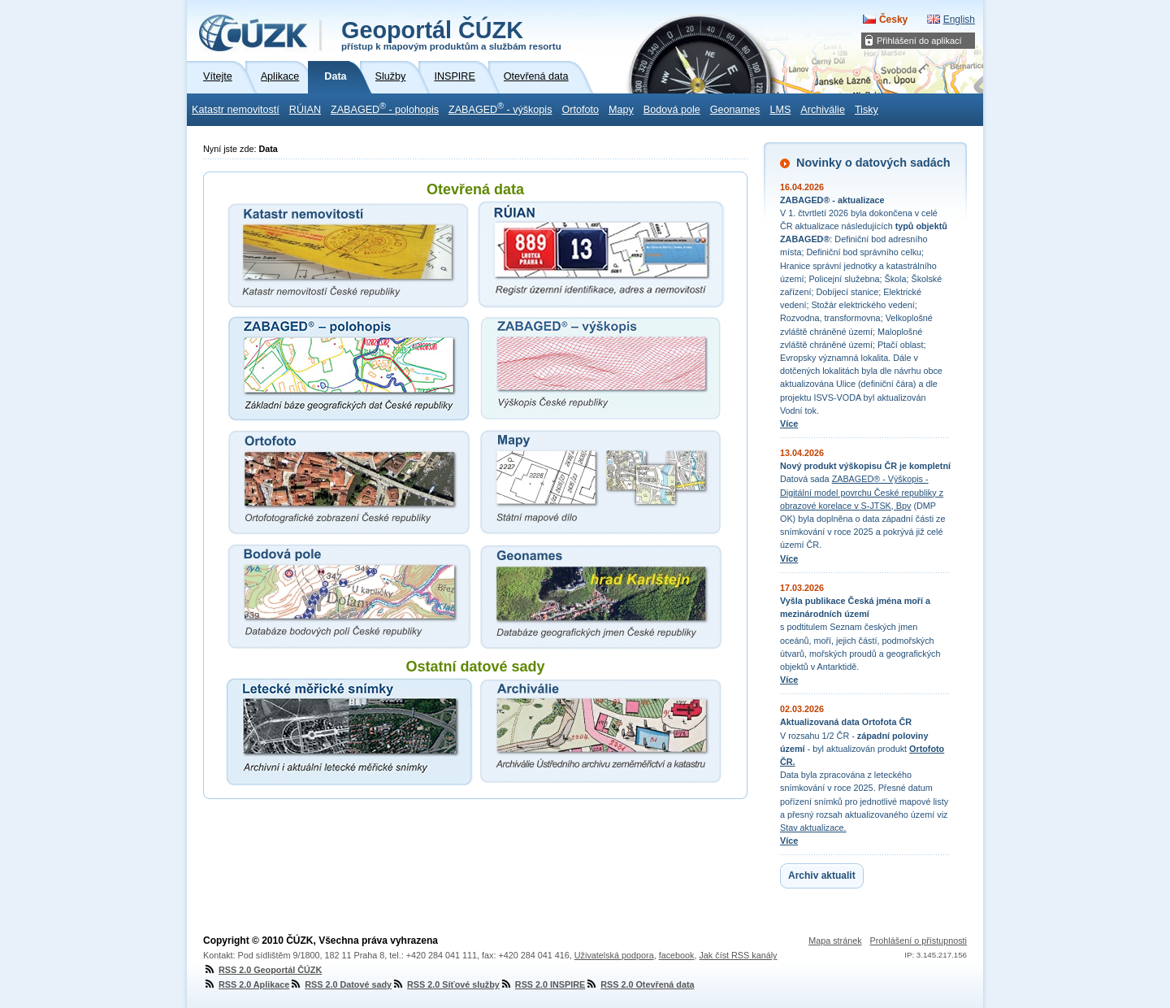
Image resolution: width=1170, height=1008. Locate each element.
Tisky (866, 109)
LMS (780, 109)
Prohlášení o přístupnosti (918, 940)
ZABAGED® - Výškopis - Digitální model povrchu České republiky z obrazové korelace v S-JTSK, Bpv (861, 492)
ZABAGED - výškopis (500, 108)
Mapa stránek (834, 940)
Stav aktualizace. (813, 827)
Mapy (621, 109)
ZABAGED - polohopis (385, 108)
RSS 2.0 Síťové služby (446, 984)
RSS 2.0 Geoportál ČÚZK (262, 970)
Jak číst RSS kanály (738, 955)
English (959, 19)
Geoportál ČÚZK (451, 34)
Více (789, 423)
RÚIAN (305, 109)
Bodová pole (672, 109)
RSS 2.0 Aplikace (246, 984)
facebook (677, 955)
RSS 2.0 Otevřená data (639, 984)
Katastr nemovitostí (236, 109)
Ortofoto (580, 109)
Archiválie (822, 109)
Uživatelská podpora (614, 955)
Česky (893, 19)
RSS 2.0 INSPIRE (542, 984)
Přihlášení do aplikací (919, 41)
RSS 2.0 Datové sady (340, 984)
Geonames (735, 109)
